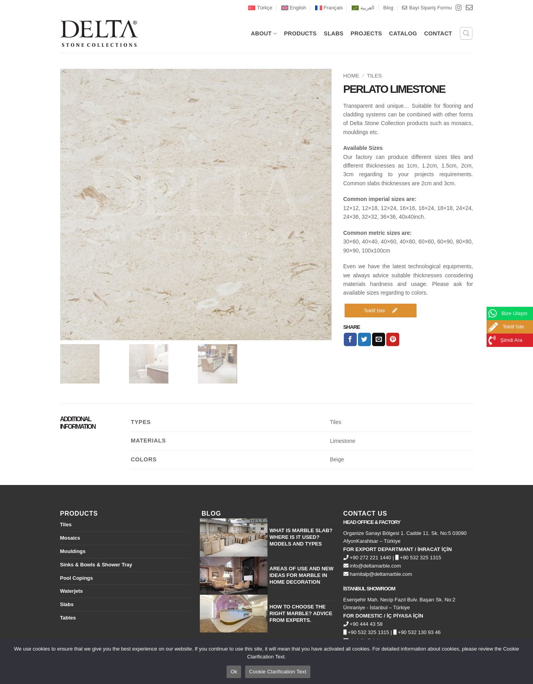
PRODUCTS (300, 33)
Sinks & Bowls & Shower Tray (96, 565)
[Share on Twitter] (364, 339)
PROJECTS (366, 33)
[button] (466, 33)
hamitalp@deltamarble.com (377, 574)
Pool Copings (76, 578)
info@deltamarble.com (372, 566)
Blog (388, 8)
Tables (68, 618)
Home (351, 76)
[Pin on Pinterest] (392, 339)
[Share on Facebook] (350, 339)
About (264, 33)
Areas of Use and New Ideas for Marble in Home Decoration (301, 575)
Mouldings (73, 551)
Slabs (67, 604)
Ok (234, 672)
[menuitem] (260, 8)
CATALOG (403, 33)
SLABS (333, 33)
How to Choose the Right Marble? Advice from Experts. (300, 613)
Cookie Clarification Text (277, 672)
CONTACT (438, 33)
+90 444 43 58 (363, 624)
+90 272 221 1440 (367, 557)
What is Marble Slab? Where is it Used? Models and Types (300, 537)
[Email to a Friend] (378, 339)
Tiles (374, 76)
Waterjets (71, 591)
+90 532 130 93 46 (417, 632)
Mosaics (70, 538)
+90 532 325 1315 (418, 557)
